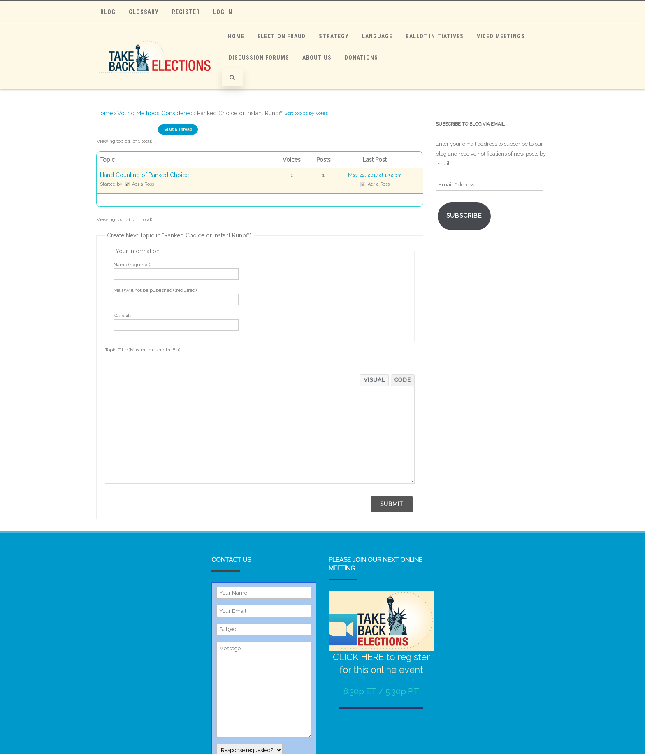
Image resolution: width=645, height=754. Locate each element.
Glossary (144, 12)
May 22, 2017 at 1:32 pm (375, 175)
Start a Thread (178, 129)
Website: (124, 316)
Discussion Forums (259, 57)
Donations (361, 57)
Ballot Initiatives (435, 36)
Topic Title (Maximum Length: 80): (143, 350)
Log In (222, 12)
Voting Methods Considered (155, 113)
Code (402, 380)
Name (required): (132, 265)
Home (236, 36)
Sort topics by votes (306, 113)
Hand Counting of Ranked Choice (144, 175)
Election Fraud (282, 36)
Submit (392, 504)
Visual (374, 380)
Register (186, 12)
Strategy (334, 36)
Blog (108, 12)
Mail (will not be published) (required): (156, 290)
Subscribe (464, 215)
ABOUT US (317, 57)
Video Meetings (501, 36)
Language (377, 36)
